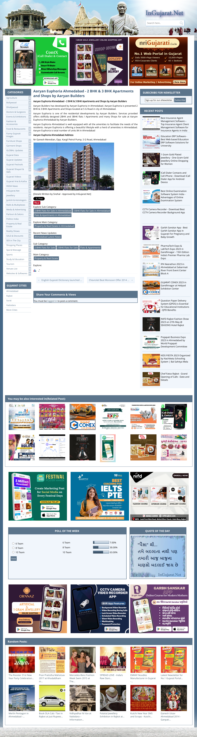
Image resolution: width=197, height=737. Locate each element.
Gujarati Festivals (18, 165)
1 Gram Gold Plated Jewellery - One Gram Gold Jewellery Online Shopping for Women (174, 159)
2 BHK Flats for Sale (45, 247)
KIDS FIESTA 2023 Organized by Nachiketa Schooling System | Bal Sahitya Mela (175, 358)
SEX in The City (18, 241)
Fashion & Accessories (18, 122)
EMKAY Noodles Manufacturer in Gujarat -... (143, 678)
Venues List (18, 269)
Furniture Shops (18, 141)
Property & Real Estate (46, 258)
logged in (52, 300)
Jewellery (18, 196)
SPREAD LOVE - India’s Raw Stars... (111, 677)
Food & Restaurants (18, 129)
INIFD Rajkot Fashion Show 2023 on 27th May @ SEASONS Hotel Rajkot (175, 322)
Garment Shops (18, 146)
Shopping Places (18, 245)
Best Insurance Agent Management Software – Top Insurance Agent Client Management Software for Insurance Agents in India (175, 124)
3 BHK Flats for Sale (67, 247)
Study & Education (18, 259)
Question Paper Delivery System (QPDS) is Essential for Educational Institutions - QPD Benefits (175, 305)
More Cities (11, 310)
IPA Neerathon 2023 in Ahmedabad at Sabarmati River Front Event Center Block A (174, 268)
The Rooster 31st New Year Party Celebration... (21, 677)
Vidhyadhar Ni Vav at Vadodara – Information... (80, 716)
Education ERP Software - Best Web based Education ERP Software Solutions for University (175, 141)
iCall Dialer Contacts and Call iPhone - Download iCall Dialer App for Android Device (175, 177)
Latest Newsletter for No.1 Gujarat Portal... (172, 677)
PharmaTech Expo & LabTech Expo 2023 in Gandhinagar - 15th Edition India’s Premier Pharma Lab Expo (175, 252)
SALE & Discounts (18, 236)
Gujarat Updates (18, 160)
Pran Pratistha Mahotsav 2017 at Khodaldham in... (52, 678)
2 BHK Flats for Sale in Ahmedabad (53, 210)
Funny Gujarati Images (18, 135)
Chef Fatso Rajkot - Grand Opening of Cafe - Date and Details (175, 376)
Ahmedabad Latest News (48, 236)
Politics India (18, 219)
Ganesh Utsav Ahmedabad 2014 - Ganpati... (171, 716)
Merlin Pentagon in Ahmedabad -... (19, 715)
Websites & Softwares (18, 274)
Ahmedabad (12, 291)
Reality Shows (18, 231)
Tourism (18, 264)
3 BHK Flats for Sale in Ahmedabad (91, 210)
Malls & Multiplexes (18, 205)
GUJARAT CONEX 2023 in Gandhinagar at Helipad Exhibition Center (173, 285)
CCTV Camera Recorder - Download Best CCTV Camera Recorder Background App (164, 211)
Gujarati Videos (18, 177)
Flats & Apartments (90, 247)
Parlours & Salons (18, 214)
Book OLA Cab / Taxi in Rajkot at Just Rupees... (51, 715)
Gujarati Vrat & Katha (18, 182)
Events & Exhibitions (18, 117)
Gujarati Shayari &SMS (18, 170)
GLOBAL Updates (18, 151)
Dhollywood (18, 107)
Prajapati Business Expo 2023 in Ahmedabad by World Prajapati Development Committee (174, 342)
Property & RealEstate (18, 225)
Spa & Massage (18, 250)
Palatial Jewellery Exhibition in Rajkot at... (112, 715)
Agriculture (18, 98)
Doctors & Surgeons (18, 112)
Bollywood (18, 103)
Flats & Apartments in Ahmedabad (53, 215)
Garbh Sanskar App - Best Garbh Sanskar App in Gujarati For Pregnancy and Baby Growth (175, 232)
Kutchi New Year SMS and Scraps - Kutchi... (141, 715)
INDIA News (18, 186)
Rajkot (9, 295)
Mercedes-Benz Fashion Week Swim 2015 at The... (82, 678)
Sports (18, 255)
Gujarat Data (18, 155)
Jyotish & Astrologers (18, 200)
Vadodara (11, 305)
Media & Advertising (18, 210)
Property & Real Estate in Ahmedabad (54, 226)
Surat (9, 300)
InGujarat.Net (18, 191)
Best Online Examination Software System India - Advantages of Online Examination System (174, 195)
